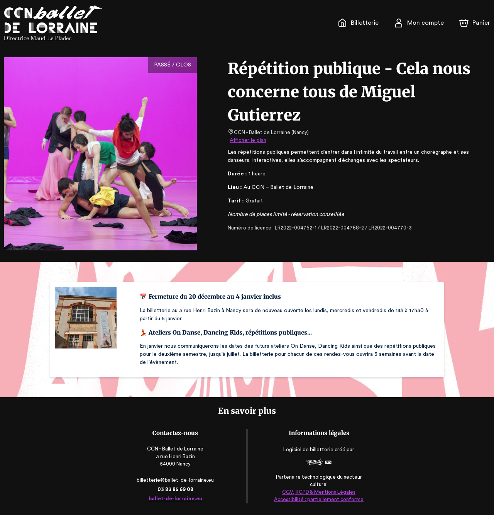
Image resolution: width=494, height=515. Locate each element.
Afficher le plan (247, 140)
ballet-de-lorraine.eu (177, 498)
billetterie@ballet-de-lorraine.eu (177, 480)
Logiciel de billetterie (307, 449)
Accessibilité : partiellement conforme (317, 499)
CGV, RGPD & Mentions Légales (317, 492)
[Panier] (474, 23)
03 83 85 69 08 (177, 489)
